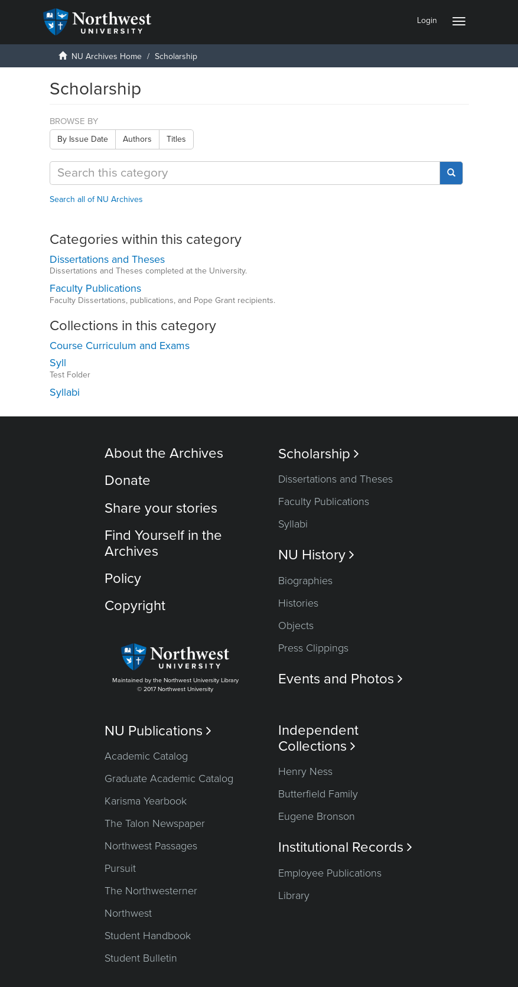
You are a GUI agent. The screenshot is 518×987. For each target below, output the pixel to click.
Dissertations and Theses (335, 479)
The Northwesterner (151, 890)
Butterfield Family (318, 793)
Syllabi (293, 523)
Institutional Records (345, 847)
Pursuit (120, 868)
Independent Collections (318, 738)
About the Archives (164, 453)
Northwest (128, 913)
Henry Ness (305, 771)
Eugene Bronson (316, 816)
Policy (123, 578)
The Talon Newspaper (155, 823)
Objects (296, 625)
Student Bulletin (141, 958)
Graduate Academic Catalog (169, 778)
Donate (128, 480)
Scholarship (318, 453)
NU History (316, 554)
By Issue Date (82, 139)
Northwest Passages (151, 845)
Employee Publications (330, 873)
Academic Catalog (146, 756)
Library (294, 895)
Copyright (135, 605)
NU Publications (158, 731)
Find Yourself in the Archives (163, 543)
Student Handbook (148, 935)
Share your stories (161, 508)
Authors (137, 139)
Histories (298, 603)
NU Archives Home (106, 56)
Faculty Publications (323, 501)
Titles (176, 139)
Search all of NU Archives (96, 199)
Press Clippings (313, 647)
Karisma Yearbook (146, 800)
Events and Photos (340, 679)
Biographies (305, 580)
